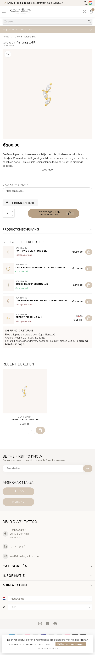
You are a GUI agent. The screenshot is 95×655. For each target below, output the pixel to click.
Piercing (18, 501)
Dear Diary (9, 45)
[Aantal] (31, 430)
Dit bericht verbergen (70, 644)
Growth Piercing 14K (25, 36)
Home (6, 36)
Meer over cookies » (48, 648)
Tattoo (18, 491)
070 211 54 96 (17, 546)
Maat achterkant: (15, 185)
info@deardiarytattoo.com (24, 556)
